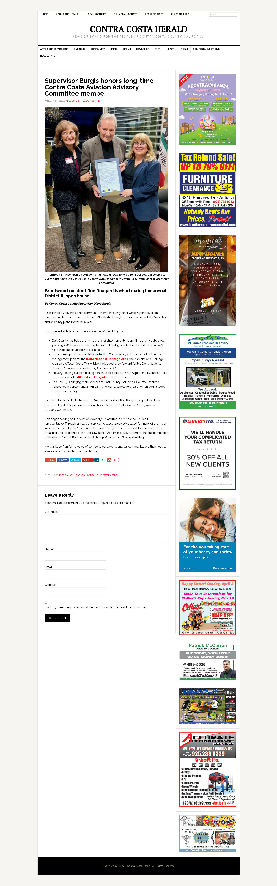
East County (66, 475)
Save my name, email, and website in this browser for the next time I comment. (96, 607)
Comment (52, 511)
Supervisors (110, 475)
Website (50, 585)
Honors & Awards (84, 475)
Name (49, 549)
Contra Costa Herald (138, 29)
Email (49, 567)
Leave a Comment (92, 101)
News (98, 475)
